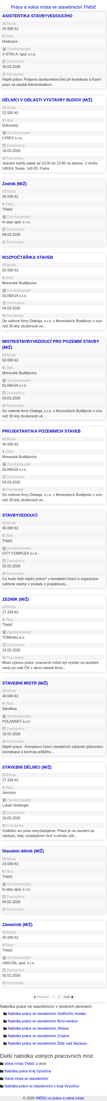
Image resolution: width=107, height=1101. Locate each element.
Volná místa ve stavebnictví (26, 1079)
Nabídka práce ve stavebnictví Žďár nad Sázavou (47, 1043)
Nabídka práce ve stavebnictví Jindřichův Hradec (47, 1014)
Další (69, 997)
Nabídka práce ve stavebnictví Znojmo (38, 1036)
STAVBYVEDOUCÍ (20, 515)
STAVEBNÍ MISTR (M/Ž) (25, 683)
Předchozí (41, 997)
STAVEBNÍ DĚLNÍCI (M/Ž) (27, 767)
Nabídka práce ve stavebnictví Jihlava (38, 1028)
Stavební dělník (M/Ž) (23, 851)
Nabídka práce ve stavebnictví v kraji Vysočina (41, 1086)
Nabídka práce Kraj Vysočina (27, 1071)
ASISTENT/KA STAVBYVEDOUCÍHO (37, 15)
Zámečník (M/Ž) (17, 924)
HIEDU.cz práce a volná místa (60, 1098)
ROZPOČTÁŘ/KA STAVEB (27, 257)
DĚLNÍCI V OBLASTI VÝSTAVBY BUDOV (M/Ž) (47, 99)
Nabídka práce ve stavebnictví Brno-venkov (43, 1021)
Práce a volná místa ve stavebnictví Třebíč (53, 7)
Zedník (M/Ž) (14, 183)
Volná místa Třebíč (19, 1064)
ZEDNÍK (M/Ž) (15, 599)
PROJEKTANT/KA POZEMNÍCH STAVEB (41, 431)
